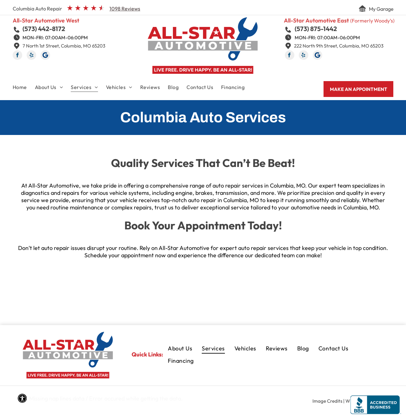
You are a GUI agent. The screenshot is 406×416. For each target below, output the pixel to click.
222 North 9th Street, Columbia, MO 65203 (338, 46)
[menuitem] (24, 88)
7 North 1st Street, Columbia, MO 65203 (64, 46)
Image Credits (327, 401)
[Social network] (45, 55)
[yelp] (31, 55)
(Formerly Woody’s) (372, 20)
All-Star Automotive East (316, 20)
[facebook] (17, 55)
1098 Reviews (124, 8)
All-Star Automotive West (46, 20)
